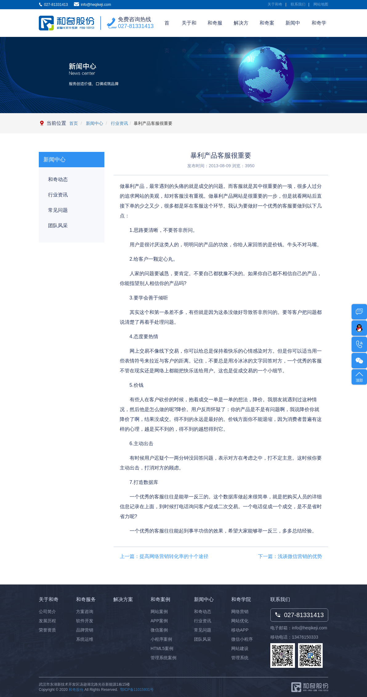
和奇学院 (319, 28)
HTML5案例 (162, 648)
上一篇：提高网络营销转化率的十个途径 (164, 556)
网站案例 (159, 611)
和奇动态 (58, 179)
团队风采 (58, 225)
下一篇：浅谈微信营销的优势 (290, 556)
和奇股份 (76, 689)
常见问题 (58, 210)
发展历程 (47, 620)
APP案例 (159, 620)
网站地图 (320, 4)
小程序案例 (161, 639)
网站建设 (239, 648)
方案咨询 (84, 611)
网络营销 (239, 611)
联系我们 (298, 4)
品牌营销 (84, 630)
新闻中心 (292, 28)
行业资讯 (119, 123)
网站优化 (239, 620)
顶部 (359, 376)
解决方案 (241, 28)
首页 (166, 28)
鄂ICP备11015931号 (137, 689)
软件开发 (84, 620)
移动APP (239, 630)
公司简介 (47, 611)
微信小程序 (242, 639)
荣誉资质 (47, 630)
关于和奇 (275, 4)
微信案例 (159, 630)
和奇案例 (267, 28)
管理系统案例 (163, 657)
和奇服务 (215, 28)
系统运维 (84, 639)
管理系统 (239, 657)
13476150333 (305, 637)
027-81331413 (136, 26)
